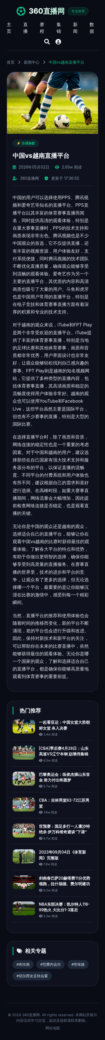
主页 (9, 28)
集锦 (59, 28)
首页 (11, 62)
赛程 (42, 28)
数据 (92, 28)
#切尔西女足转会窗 (32, 976)
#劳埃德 (78, 964)
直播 (25, 28)
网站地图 (52, 1028)
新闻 (75, 28)
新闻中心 (31, 62)
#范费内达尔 (50, 964)
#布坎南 (23, 964)
